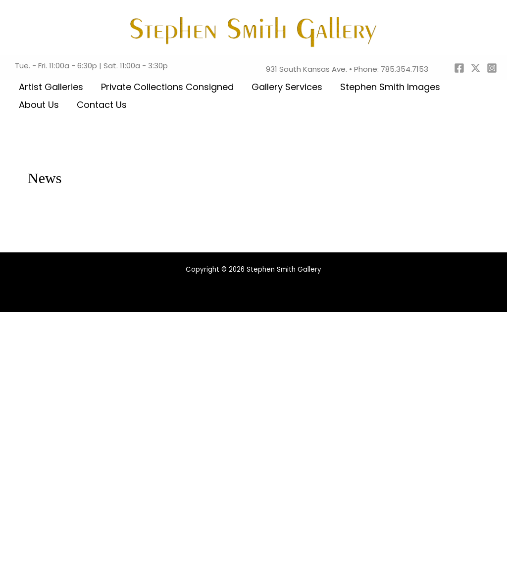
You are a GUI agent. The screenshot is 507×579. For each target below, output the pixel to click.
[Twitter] (475, 68)
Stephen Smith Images (390, 87)
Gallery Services (287, 87)
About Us (39, 104)
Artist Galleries (51, 87)
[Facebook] (459, 68)
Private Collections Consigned (167, 87)
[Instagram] (492, 68)
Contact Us (102, 104)
